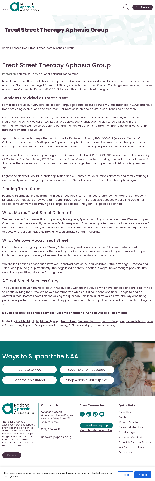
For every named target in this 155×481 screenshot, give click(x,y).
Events (122, 417)
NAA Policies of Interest (132, 447)
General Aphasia (89, 321)
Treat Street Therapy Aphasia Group (57, 30)
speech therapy (56, 325)
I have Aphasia (135, 321)
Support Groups (34, 325)
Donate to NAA (29, 370)
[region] (77, 474)
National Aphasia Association (58, 74)
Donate (11, 455)
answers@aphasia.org (56, 437)
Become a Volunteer (29, 380)
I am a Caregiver (113, 321)
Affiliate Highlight (80, 325)
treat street (68, 321)
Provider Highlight (27, 321)
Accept (143, 474)
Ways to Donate (128, 422)
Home (5, 48)
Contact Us (125, 452)
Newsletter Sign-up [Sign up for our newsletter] (96, 425)
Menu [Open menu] (5, 9)
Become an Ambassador (87, 370)
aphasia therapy (104, 325)
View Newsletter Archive (96, 430)
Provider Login (127, 432)
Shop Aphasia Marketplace (87, 380)
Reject (125, 474)
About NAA (125, 412)
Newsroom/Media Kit (131, 437)
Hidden (45, 321)
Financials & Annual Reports (135, 442)
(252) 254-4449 (50, 429)
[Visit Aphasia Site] (24, 7)
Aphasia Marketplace (131, 427)
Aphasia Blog (19, 48)
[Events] (142, 7)
